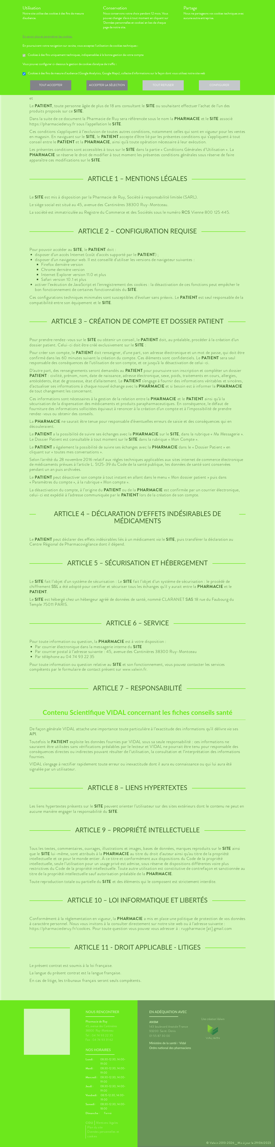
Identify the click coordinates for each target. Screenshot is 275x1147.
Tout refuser (166, 86)
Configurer (224, 86)
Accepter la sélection (109, 86)
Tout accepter (51, 86)
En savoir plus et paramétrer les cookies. (47, 36)
